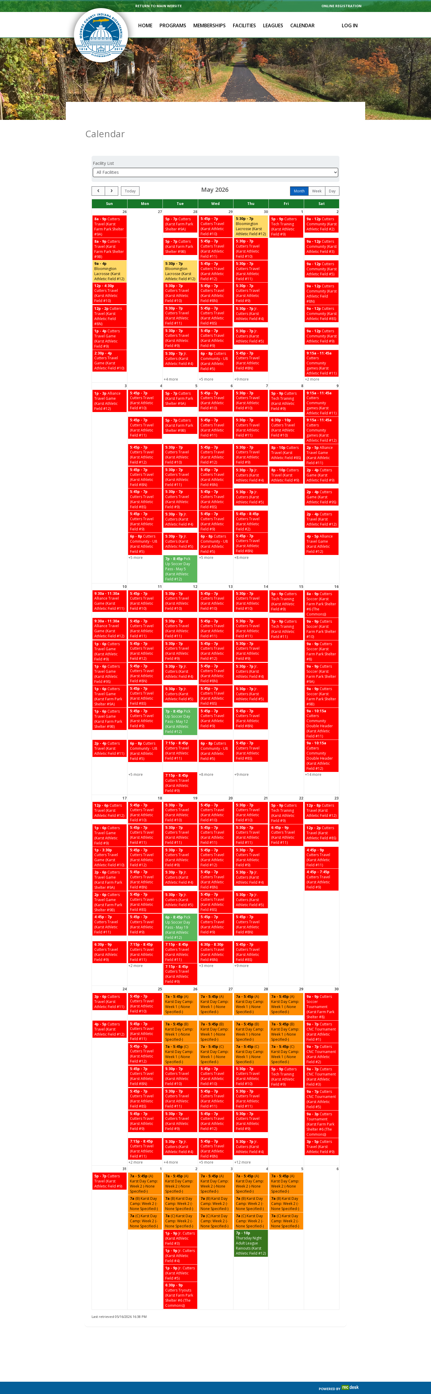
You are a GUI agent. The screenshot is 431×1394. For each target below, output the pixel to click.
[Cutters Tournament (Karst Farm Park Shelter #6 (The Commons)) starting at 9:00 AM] (322, 1109)
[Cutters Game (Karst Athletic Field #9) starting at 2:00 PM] (322, 460)
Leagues (273, 25)
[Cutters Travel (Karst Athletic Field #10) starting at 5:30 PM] (251, 234)
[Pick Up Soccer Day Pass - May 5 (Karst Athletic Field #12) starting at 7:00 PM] (180, 554)
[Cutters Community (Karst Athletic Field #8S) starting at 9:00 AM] (322, 298)
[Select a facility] (215, 157)
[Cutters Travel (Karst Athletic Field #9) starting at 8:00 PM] (286, 460)
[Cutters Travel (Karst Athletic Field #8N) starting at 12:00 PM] (109, 301)
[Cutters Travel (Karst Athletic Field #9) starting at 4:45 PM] (322, 865)
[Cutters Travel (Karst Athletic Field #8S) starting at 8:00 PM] (286, 437)
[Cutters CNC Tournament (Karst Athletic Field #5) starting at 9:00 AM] (322, 1084)
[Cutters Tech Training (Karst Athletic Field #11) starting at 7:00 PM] (286, 614)
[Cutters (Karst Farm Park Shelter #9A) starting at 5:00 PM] (180, 209)
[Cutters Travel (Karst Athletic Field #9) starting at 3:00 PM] (322, 1131)
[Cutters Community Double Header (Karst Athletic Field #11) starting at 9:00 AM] (322, 709)
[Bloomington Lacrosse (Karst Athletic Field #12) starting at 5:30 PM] (251, 211)
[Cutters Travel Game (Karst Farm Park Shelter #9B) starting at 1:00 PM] (109, 704)
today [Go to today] (130, 176)
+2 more (312, 364)
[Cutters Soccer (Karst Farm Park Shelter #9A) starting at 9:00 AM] (322, 659)
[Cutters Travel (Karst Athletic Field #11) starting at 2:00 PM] (109, 733)
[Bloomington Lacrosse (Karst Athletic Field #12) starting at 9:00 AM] (109, 256)
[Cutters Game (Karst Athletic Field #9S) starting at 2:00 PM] (322, 482)
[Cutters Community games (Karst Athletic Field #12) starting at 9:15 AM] (322, 415)
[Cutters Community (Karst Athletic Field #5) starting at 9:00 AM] (322, 253)
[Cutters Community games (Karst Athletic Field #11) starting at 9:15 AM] (322, 348)
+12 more (242, 1147)
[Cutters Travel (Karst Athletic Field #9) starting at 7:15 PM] (180, 768)
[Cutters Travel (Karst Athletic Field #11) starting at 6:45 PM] (286, 820)
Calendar (302, 25)
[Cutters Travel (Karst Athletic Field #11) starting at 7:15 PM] (180, 736)
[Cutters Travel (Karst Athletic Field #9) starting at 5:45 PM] (216, 323)
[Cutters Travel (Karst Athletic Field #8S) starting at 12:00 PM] (322, 817)
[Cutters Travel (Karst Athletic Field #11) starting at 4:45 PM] (322, 843)
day (332, 176)
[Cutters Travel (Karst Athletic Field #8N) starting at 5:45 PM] (216, 278)
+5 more (206, 364)
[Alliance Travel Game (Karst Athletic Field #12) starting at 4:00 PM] (322, 529)
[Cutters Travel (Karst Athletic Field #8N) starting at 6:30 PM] (216, 937)
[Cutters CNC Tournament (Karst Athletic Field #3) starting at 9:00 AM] (322, 1062)
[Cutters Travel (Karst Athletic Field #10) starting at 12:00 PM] (109, 278)
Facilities (244, 25)
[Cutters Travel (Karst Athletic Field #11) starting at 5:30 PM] (251, 256)
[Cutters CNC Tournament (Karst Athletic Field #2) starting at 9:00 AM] (322, 1039)
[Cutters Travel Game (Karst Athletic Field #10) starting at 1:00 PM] (109, 843)
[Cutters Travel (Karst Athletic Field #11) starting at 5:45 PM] (216, 234)
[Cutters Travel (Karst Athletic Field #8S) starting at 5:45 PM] (216, 301)
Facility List (103, 148)
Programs (173, 25)
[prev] (98, 176)
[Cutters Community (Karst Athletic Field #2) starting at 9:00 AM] (322, 209)
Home (145, 25)
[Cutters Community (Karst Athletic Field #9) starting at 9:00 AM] (322, 321)
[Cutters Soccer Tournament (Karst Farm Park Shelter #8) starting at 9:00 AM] (322, 991)
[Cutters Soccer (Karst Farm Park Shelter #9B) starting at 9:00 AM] (322, 681)
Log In (350, 25)
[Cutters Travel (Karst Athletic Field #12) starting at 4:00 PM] (109, 1014)
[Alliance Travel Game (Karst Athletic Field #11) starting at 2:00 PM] (322, 440)
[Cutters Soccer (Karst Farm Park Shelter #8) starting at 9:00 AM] (322, 636)
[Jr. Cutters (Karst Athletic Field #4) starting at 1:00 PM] (180, 1240)
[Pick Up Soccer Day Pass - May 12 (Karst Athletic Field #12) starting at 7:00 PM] (180, 706)
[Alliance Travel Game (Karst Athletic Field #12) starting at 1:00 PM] (109, 386)
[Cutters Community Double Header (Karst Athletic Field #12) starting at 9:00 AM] (322, 741)
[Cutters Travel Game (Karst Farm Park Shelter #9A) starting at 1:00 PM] (109, 681)
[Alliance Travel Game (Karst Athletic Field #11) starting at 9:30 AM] (109, 586)
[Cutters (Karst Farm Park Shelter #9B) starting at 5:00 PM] (180, 231)
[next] (111, 176)
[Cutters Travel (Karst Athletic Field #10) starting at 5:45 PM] (216, 211)
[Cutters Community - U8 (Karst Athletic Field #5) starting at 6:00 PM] (216, 346)
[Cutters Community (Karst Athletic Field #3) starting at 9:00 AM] (322, 231)
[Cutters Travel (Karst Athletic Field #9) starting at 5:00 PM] (109, 1166)
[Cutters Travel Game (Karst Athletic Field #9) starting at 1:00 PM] (109, 324)
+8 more (241, 542)
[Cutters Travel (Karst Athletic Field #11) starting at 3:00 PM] (109, 986)
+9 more (241, 364)
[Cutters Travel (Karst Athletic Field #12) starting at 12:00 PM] (109, 795)
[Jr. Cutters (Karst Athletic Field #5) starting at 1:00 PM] (180, 1258)
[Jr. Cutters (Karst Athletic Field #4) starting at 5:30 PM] (251, 298)
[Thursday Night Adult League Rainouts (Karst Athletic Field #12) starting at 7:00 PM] (251, 1228)
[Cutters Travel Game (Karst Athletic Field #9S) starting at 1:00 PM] (109, 659)
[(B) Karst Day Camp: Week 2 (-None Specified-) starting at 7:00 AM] (145, 1188)
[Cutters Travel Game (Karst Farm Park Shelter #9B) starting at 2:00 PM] (109, 887)
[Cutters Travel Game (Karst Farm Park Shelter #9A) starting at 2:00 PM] (109, 865)
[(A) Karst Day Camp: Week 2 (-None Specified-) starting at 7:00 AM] (145, 1169)
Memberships (209, 25)
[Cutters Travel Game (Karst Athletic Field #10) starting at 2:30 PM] (109, 346)
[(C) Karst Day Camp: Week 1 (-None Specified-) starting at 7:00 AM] (180, 1039)
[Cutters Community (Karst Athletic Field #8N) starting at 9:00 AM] (322, 279)
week (316, 176)
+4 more (171, 364)
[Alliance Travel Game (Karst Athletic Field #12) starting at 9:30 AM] (109, 614)
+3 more (206, 950)
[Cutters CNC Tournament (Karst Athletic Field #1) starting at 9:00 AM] (322, 1017)
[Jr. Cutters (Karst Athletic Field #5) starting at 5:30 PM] (251, 321)
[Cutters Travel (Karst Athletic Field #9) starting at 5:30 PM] (251, 278)
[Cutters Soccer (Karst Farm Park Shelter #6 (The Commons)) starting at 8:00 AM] (322, 589)
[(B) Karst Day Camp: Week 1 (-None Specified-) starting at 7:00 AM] (180, 1017)
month (299, 176)
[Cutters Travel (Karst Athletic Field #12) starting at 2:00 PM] (322, 504)
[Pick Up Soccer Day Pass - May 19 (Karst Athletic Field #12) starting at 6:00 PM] (180, 912)
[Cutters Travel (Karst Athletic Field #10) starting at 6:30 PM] (286, 413)
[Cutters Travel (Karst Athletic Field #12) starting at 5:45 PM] (216, 256)
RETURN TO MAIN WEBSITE (158, 6)
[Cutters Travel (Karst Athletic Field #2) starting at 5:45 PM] (251, 507)
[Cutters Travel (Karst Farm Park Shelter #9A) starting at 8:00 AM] (109, 211)
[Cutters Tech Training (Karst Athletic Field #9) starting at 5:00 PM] (286, 211)
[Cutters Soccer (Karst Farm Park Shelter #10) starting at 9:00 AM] (322, 614)
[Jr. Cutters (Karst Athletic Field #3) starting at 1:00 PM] (180, 1223)
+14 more (313, 759)
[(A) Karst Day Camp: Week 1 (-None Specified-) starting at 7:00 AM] (180, 989)
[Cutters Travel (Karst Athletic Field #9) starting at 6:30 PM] (109, 937)
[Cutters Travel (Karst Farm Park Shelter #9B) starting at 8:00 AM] (109, 234)
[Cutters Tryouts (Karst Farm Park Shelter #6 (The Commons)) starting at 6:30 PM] (180, 1280)
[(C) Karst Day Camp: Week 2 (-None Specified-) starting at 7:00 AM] (145, 1206)
